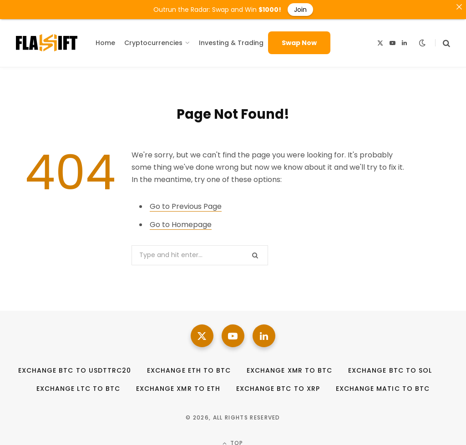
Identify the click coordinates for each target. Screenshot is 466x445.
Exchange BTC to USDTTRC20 (74, 367)
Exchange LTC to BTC (78, 385)
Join (300, 9)
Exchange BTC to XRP (278, 385)
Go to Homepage (181, 221)
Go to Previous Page (186, 203)
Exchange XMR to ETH (178, 385)
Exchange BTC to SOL (390, 367)
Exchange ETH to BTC (189, 367)
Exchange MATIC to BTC (383, 385)
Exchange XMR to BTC (289, 367)
